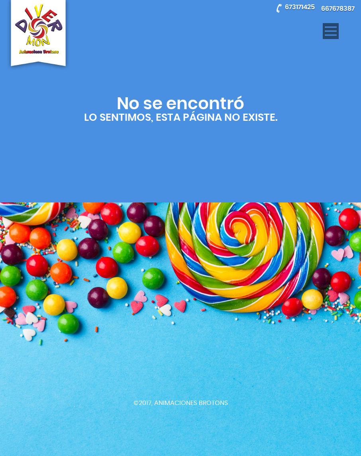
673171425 (300, 7)
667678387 (338, 9)
